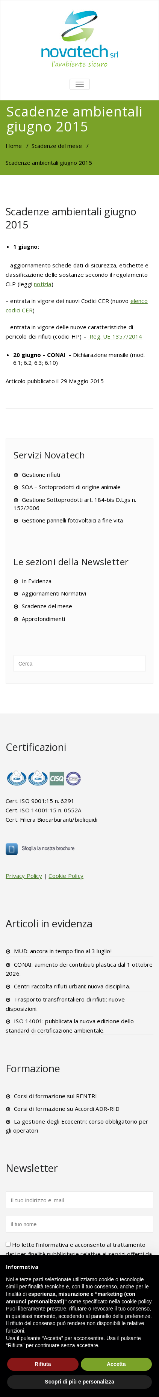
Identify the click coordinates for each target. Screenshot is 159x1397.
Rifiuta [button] (43, 1364)
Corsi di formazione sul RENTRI (55, 1096)
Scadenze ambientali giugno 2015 (71, 217)
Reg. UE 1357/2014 (115, 336)
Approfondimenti (43, 618)
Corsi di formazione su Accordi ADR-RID (67, 1108)
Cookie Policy (65, 875)
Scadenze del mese (57, 145)
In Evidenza (36, 581)
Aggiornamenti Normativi (54, 593)
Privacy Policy (24, 875)
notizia (42, 284)
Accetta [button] (116, 1364)
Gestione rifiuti (41, 474)
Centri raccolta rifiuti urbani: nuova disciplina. (72, 986)
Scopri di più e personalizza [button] (79, 1382)
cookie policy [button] (136, 1301)
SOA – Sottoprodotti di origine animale (71, 487)
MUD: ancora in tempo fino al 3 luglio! (63, 951)
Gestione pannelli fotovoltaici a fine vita (72, 520)
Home (14, 145)
